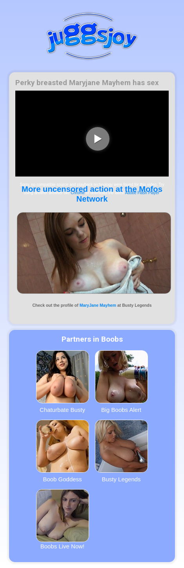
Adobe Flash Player (142, 193)
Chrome (78, 193)
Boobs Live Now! (62, 519)
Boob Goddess (62, 451)
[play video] (97, 139)
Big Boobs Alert (121, 381)
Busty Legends (121, 451)
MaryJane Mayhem (98, 305)
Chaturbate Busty (62, 381)
